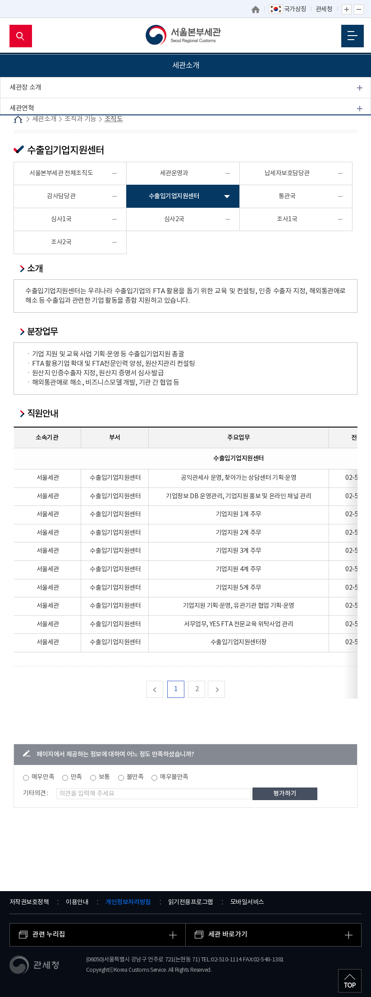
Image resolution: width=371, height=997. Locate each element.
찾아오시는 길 (28, 248)
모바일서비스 (247, 902)
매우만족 (43, 777)
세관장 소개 (25, 87)
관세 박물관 (25, 207)
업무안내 (26, 164)
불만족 (135, 777)
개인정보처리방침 (128, 902)
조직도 (23, 151)
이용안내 (77, 902)
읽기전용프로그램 (190, 902)
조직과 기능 (25, 129)
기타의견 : (35, 793)
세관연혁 (21, 108)
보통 (104, 777)
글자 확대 (347, 9)
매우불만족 (174, 777)
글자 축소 (359, 9)
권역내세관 (24, 186)
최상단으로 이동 (350, 981)
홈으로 (255, 9)
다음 (224, 689)
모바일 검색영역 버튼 (20, 36)
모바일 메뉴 (352, 35)
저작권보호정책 (29, 902)
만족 (76, 777)
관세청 (324, 9)
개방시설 (21, 228)
